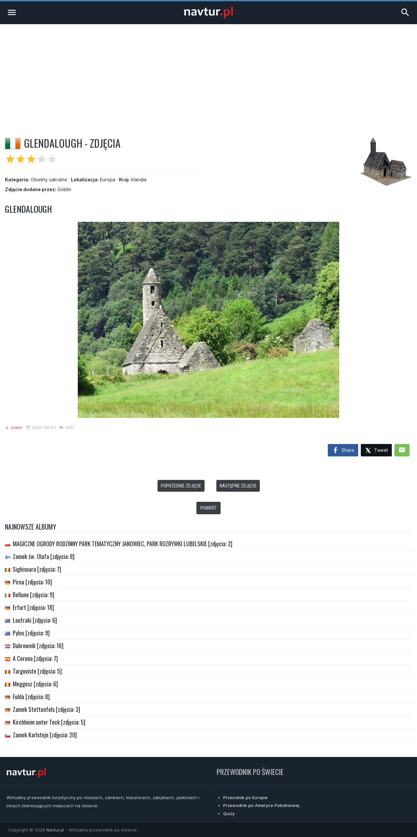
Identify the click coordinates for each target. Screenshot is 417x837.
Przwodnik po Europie (245, 797)
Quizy (229, 813)
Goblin (64, 189)
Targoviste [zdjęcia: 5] (37, 671)
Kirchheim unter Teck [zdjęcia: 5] (49, 722)
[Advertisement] (208, 73)
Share (343, 450)
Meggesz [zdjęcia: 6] (35, 684)
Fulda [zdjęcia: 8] (31, 696)
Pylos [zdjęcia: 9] (31, 633)
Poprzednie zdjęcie (181, 485)
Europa (107, 179)
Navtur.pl (55, 829)
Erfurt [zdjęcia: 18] (33, 607)
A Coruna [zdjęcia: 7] (35, 658)
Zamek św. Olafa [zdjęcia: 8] (44, 556)
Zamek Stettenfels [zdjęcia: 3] (46, 709)
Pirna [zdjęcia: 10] (32, 582)
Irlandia (138, 179)
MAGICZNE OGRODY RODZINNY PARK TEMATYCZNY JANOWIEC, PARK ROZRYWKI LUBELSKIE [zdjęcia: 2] (122, 543)
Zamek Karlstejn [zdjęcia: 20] (45, 734)
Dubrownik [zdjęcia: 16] (38, 645)
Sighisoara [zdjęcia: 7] (37, 569)
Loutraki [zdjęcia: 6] (35, 620)
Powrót (208, 508)
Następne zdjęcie (238, 485)
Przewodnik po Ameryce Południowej (261, 805)
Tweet (376, 450)
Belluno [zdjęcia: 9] (33, 594)
